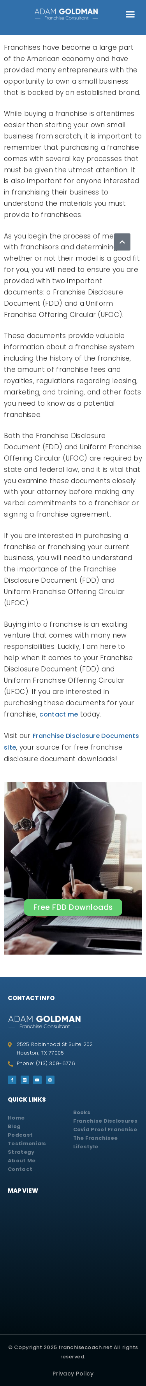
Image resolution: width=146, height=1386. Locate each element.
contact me (58, 714)
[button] (130, 14)
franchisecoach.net (86, 1347)
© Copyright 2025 (33, 1347)
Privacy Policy (73, 1373)
